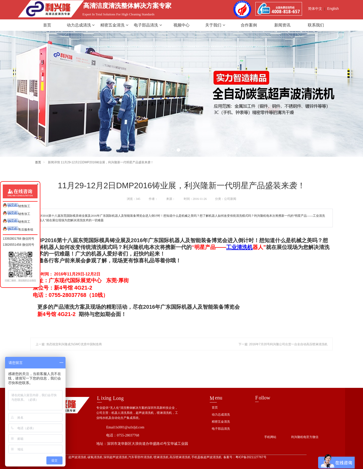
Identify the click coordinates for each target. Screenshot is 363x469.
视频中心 (181, 25)
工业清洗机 (239, 247)
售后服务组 (18, 229)
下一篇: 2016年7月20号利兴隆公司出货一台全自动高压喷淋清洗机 (282, 344)
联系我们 (316, 25)
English (333, 9)
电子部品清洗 (148, 25)
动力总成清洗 (81, 25)
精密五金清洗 (114, 25)
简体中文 (315, 9)
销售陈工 (16, 205)
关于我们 (215, 25)
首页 (47, 25)
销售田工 (16, 221)
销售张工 (16, 213)
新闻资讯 (282, 25)
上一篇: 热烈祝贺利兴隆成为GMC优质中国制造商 (69, 344)
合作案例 (249, 25)
